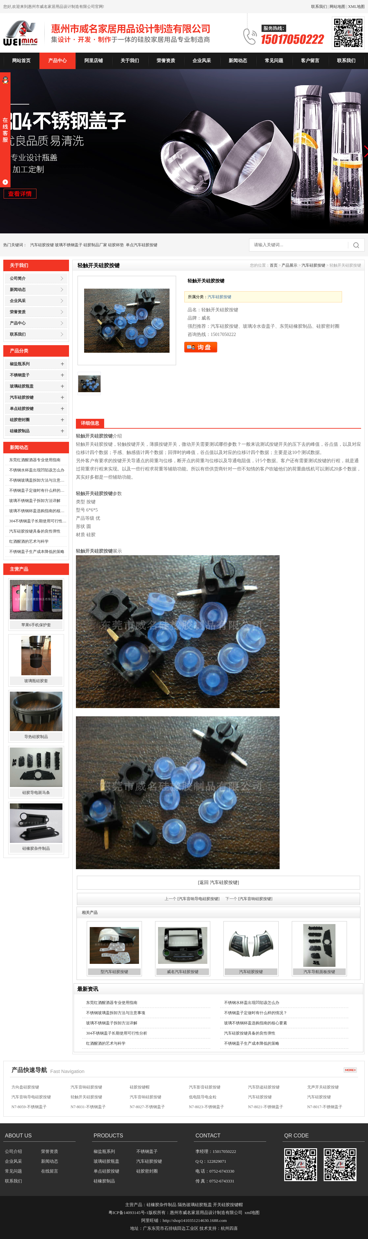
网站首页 (21, 60)
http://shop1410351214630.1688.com (195, 1220)
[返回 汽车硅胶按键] (218, 882)
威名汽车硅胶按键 (182, 971)
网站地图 (337, 6)
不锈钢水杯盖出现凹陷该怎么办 (36, 470)
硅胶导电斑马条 (36, 792)
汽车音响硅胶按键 (86, 1087)
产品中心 (57, 60)
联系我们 (319, 6)
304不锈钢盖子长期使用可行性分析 (38, 521)
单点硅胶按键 (22, 408)
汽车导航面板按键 (319, 971)
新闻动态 (238, 60)
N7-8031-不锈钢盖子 (88, 1107)
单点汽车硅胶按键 (141, 245)
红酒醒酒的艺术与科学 (29, 541)
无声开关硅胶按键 (323, 1087)
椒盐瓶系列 (20, 364)
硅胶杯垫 (116, 245)
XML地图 (356, 6)
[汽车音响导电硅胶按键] (198, 898)
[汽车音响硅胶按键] (255, 898)
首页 (274, 265)
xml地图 (252, 1212)
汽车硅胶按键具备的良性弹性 (34, 531)
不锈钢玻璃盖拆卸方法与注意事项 (38, 480)
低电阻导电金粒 (203, 1097)
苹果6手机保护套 (36, 625)
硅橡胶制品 (20, 431)
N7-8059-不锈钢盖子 (29, 1107)
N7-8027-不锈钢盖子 (147, 1107)
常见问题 (274, 60)
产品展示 (289, 265)
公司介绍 (13, 1151)
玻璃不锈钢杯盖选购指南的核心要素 (38, 511)
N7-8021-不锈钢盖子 (265, 1107)
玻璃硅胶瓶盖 (22, 386)
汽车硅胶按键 (42, 245)
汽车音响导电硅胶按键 (31, 1097)
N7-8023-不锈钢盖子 (206, 1107)
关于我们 (130, 60)
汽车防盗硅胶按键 (264, 1087)
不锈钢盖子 (20, 375)
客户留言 (310, 60)
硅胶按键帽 (140, 1087)
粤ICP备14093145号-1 (128, 1212)
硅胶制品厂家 (95, 245)
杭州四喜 (229, 1228)
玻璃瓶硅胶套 (36, 681)
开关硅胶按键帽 (228, 1204)
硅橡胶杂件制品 (36, 848)
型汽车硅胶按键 (114, 971)
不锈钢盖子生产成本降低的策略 (36, 551)
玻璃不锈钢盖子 (68, 245)
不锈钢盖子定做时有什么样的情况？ (38, 490)
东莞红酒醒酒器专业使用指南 (34, 460)
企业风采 (202, 60)
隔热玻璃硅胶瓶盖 (195, 1204)
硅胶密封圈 (20, 419)
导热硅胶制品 (36, 736)
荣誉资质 (166, 60)
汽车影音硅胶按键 (204, 1087)
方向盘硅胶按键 (25, 1087)
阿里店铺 (93, 60)
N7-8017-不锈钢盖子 (324, 1107)
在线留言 (49, 1171)
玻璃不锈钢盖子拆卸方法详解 (34, 500)
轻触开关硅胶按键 (86, 1097)
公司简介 (18, 278)
